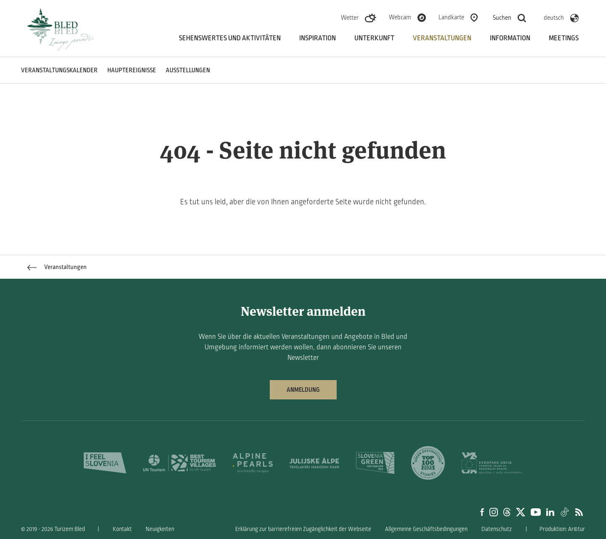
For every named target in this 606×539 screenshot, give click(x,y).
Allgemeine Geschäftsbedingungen (426, 529)
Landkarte (451, 17)
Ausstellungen (188, 70)
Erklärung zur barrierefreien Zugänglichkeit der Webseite (303, 529)
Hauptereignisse (131, 70)
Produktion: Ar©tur (562, 529)
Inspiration (317, 38)
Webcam (400, 17)
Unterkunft (374, 38)
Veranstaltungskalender (59, 70)
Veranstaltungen (442, 38)
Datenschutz (496, 529)
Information (510, 38)
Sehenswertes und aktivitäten (230, 38)
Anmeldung (303, 389)
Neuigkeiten (160, 529)
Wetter (350, 17)
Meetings (564, 38)
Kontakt (122, 529)
